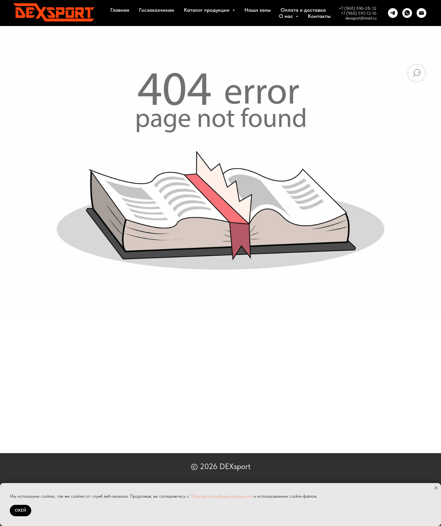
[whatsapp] (407, 13)
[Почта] (421, 13)
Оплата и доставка (303, 10)
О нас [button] (286, 16)
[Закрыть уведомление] (436, 488)
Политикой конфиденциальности (221, 496)
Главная (119, 10)
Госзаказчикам (156, 10)
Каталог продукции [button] (207, 10)
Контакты (319, 16)
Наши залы (257, 10)
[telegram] (393, 13)
